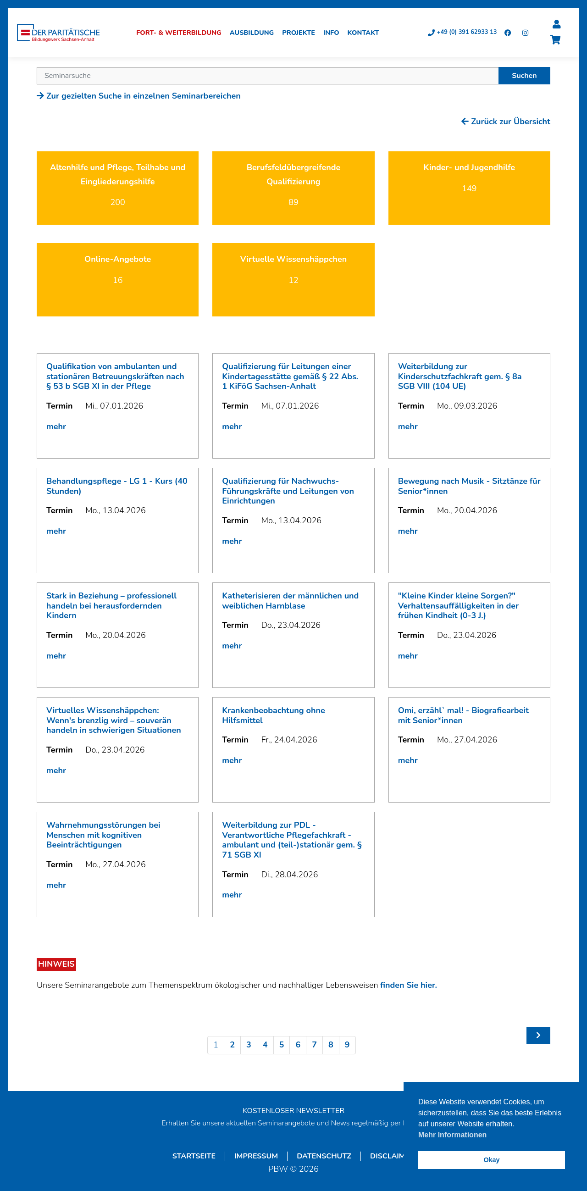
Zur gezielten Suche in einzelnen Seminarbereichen (139, 97)
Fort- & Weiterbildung (182, 34)
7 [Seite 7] (314, 1046)
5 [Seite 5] (281, 1046)
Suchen (524, 77)
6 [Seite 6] (297, 1046)
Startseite (194, 1157)
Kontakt (366, 34)
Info (334, 34)
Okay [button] (491, 1159)
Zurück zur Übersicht (505, 122)
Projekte (302, 34)
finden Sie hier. (408, 986)
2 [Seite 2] (232, 1046)
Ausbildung (255, 34)
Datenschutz (324, 1157)
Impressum (256, 1157)
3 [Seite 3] (248, 1046)
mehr (56, 427)
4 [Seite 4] (265, 1046)
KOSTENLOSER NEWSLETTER (293, 1112)
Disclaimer (392, 1157)
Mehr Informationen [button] (452, 1135)
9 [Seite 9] (347, 1046)
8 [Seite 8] (330, 1046)
